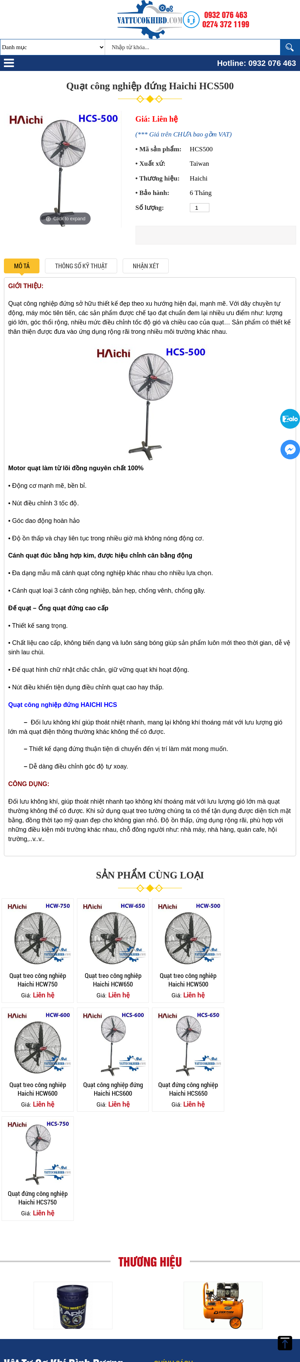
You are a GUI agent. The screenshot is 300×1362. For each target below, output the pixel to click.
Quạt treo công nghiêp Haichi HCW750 (37, 979)
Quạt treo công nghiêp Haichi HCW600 (261, 979)
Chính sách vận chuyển (180, 1275)
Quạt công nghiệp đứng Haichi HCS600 (37, 1087)
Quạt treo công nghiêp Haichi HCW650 (112, 979)
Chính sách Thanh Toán (175, 1296)
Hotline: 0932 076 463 (256, 63)
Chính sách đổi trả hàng (179, 1336)
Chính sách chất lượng (181, 1316)
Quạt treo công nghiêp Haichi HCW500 (186, 979)
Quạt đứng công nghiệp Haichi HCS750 (186, 1087)
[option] (65, 169)
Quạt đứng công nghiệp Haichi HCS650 (112, 1087)
